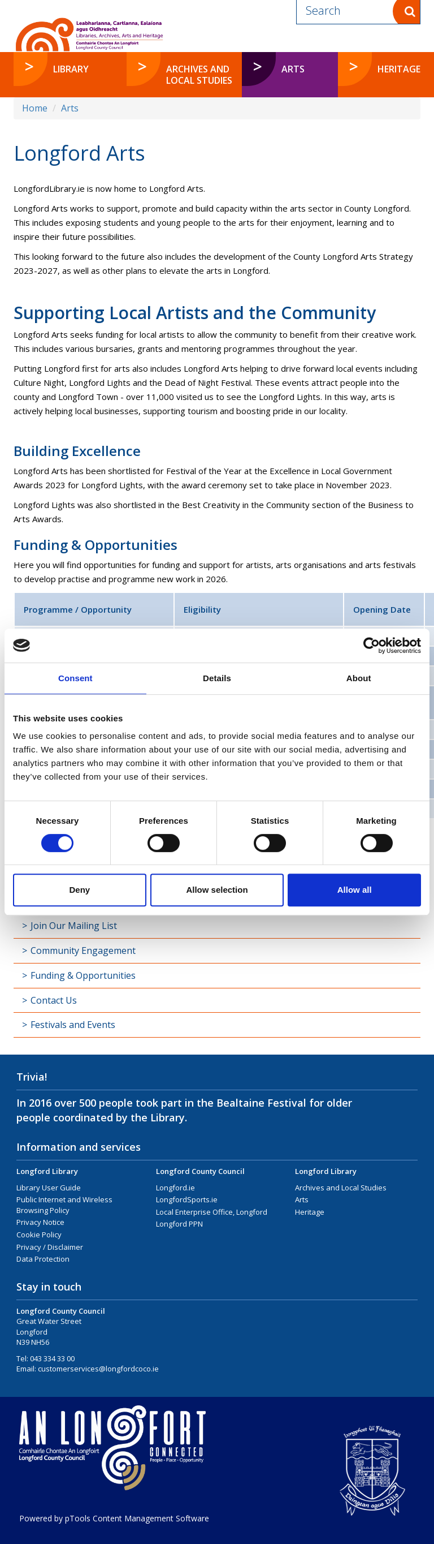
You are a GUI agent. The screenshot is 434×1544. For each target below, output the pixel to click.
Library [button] (71, 69)
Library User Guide (48, 1187)
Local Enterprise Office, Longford (211, 1212)
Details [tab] (217, 678)
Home (34, 108)
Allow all (354, 889)
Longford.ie (175, 1187)
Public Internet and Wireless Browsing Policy (64, 1204)
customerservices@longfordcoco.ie (98, 1369)
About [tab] (358, 678)
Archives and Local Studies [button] (199, 75)
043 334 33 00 (52, 1358)
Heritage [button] (398, 69)
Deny (79, 889)
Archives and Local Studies (341, 1187)
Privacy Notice (40, 1222)
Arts (70, 108)
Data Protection (43, 1259)
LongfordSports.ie (187, 1199)
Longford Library (47, 1171)
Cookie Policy (39, 1234)
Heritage (309, 1212)
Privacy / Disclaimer (49, 1247)
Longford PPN (179, 1224)
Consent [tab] (75, 678)
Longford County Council (200, 1171)
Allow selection (217, 889)
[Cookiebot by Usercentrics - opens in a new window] (371, 645)
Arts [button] (309, 68)
